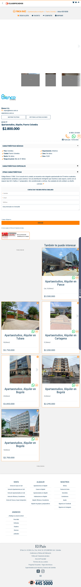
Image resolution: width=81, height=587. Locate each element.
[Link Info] (61, 289)
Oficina (65, 486)
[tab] (40, 147)
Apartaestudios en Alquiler (40, 494)
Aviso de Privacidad (40, 560)
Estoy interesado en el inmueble (40, 208)
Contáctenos (64, 497)
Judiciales (16, 534)
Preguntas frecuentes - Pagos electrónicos (40, 565)
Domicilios (65, 494)
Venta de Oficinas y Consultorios (16, 497)
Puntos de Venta (64, 490)
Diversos (16, 531)
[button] (40, 147)
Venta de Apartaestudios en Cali (16, 494)
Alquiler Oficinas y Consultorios (40, 501)
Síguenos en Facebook (65, 504)
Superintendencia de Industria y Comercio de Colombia (40, 568)
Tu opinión (80, 293)
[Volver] (2, 3)
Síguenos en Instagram (65, 508)
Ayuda (65, 501)
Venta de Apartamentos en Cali (16, 490)
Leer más (39, 184)
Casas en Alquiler (40, 490)
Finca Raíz (16, 520)
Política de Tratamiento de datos (17, 229)
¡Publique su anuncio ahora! (16, 516)
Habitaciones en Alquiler (40, 497)
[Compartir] (79, 2)
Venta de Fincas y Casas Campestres (16, 501)
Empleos (16, 527)
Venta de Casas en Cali (16, 486)
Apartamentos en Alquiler (40, 486)
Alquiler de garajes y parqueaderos (40, 504)
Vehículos (16, 524)
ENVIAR (40, 224)
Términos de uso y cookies (40, 563)
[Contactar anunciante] (77, 279)
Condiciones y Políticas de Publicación (40, 554)
